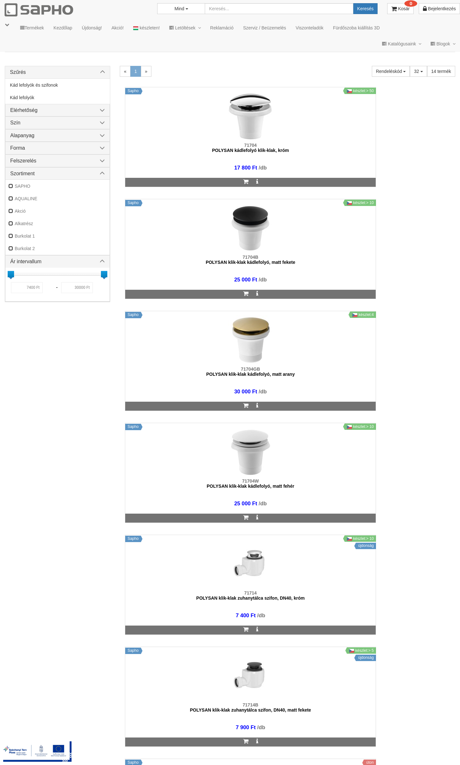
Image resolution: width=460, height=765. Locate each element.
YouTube (433, 751)
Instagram (323, 751)
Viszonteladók (310, 27)
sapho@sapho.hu (33, 726)
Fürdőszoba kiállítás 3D (356, 27)
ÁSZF (208, 751)
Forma (17, 148)
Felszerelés (23, 160)
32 (418, 71)
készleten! (146, 28)
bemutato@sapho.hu (190, 726)
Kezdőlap (63, 27)
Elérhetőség (23, 110)
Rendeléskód (391, 71)
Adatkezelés (236, 751)
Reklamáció (222, 27)
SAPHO (22, 186)
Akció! (117, 27)
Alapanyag (22, 135)
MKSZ (187, 751)
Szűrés (18, 72)
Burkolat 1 (25, 236)
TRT (167, 751)
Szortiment (22, 173)
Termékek (32, 27)
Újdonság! (92, 27)
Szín (15, 122)
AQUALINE (26, 198)
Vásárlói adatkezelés (278, 751)
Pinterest (396, 751)
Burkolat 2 (25, 248)
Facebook (360, 751)
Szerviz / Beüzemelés (264, 27)
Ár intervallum (26, 261)
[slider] (11, 274)
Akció (20, 211)
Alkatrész (24, 223)
